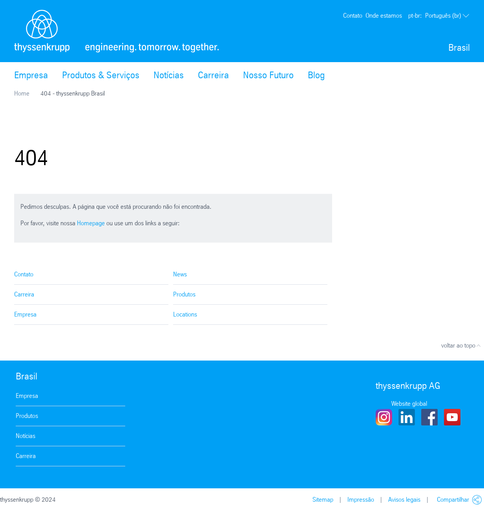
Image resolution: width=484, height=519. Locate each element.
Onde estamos (383, 15)
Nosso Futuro (268, 75)
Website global (409, 403)
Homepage (91, 223)
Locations (185, 314)
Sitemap (322, 499)
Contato (352, 15)
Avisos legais (404, 499)
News (180, 274)
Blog (316, 75)
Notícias (168, 75)
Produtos (184, 294)
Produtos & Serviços (100, 75)
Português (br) (439, 15)
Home (21, 93)
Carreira (213, 75)
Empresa (31, 75)
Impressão (360, 499)
